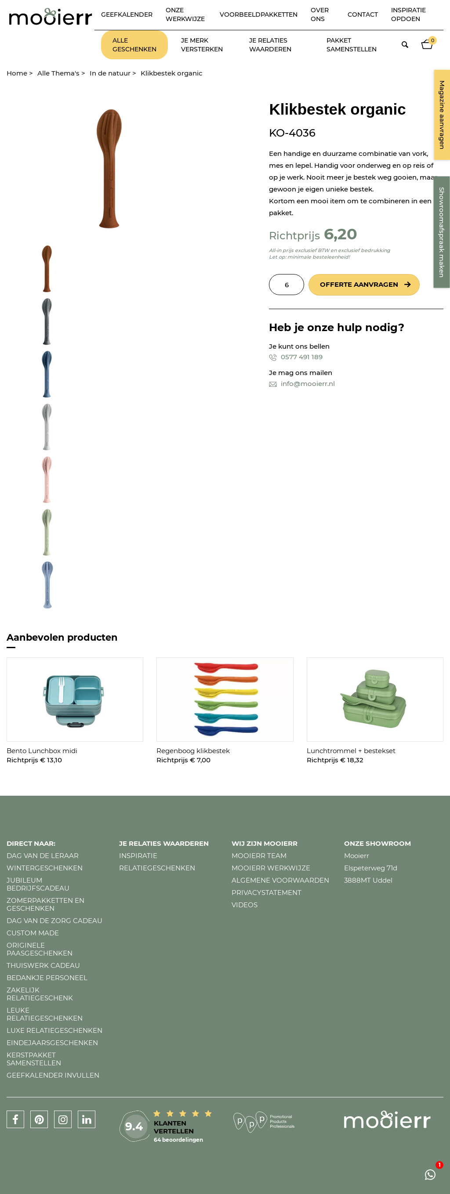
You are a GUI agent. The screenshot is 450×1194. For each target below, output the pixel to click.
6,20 (340, 233)
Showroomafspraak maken (442, 232)
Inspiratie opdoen (408, 14)
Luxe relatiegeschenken (54, 1030)
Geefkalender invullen (53, 1075)
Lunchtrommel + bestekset (351, 751)
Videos (245, 905)
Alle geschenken (134, 44)
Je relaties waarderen (270, 44)
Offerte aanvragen (359, 284)
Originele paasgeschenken (40, 949)
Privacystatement (266, 892)
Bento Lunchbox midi (42, 751)
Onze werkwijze (185, 14)
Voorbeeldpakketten (259, 14)
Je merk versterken (202, 44)
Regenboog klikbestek (193, 751)
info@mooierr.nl (302, 383)
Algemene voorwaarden (280, 880)
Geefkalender (126, 14)
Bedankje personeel (47, 978)
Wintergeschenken (45, 868)
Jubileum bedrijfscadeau (38, 884)
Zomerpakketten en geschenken (45, 904)
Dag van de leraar (43, 855)
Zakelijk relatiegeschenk (40, 994)
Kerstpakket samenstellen (34, 1059)
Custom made (33, 933)
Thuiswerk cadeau (43, 965)
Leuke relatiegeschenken (45, 1014)
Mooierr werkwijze (271, 868)
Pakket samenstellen (352, 44)
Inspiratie (138, 855)
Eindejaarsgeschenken (52, 1043)
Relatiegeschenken (157, 868)
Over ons (320, 14)
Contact (363, 14)
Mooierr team (259, 855)
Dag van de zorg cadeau (54, 920)
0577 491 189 (296, 357)
